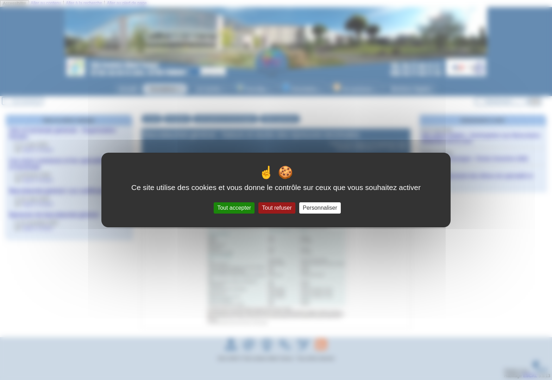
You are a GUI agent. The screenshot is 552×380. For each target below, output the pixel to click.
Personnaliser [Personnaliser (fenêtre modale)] (320, 208)
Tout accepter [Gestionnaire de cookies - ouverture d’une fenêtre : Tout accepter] (234, 208)
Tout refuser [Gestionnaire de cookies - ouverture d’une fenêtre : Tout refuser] (276, 208)
